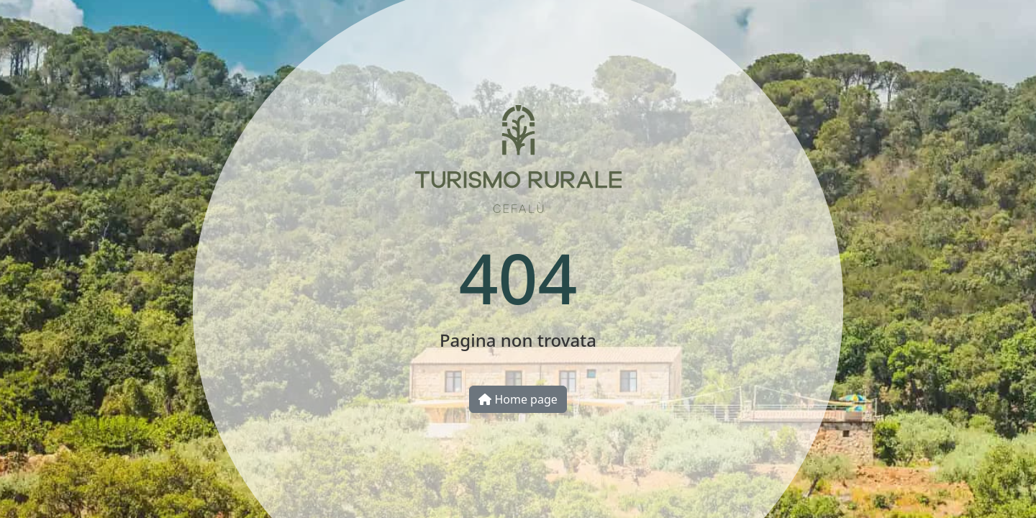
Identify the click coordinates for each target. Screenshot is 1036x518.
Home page (518, 399)
